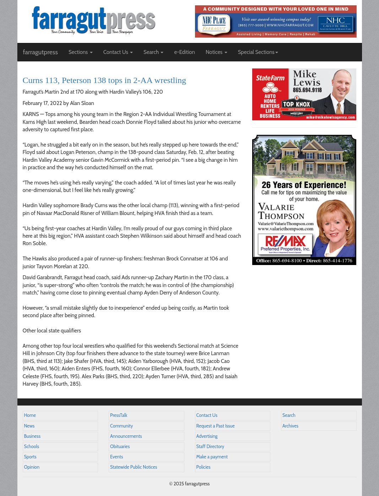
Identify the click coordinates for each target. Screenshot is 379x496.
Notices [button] (216, 52)
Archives (290, 426)
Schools (31, 446)
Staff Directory (210, 446)
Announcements (126, 436)
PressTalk (118, 415)
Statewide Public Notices (133, 467)
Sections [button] (81, 52)
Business (32, 436)
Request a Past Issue (215, 426)
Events (116, 456)
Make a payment (212, 456)
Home (30, 415)
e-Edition (184, 52)
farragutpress (40, 52)
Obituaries (120, 446)
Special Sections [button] (258, 52)
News (29, 426)
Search (289, 415)
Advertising (207, 436)
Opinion (32, 467)
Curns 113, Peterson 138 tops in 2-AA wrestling (104, 80)
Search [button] (154, 52)
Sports (30, 456)
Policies (203, 467)
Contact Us (206, 415)
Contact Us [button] (118, 52)
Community (121, 426)
